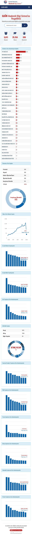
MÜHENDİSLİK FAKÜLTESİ (7, 54)
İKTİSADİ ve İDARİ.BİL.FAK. (7, 66)
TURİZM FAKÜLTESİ (6, 123)
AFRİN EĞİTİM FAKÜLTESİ (7, 141)
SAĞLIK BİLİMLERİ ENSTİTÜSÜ (8, 158)
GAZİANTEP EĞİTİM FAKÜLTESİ (8, 63)
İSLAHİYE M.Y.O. (5, 99)
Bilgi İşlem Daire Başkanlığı (16, 530)
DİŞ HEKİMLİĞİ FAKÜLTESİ (7, 57)
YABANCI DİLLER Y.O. (6, 72)
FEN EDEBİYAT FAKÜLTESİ (7, 60)
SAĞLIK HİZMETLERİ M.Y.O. (7, 93)
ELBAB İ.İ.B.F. (4, 149)
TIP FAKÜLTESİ (5, 51)
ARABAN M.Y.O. (5, 138)
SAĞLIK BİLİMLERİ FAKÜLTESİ (7, 78)
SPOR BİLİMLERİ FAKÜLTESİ (7, 129)
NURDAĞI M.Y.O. (5, 147)
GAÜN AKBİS (4, 7)
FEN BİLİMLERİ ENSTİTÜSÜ (7, 155)
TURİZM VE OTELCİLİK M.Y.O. (7, 135)
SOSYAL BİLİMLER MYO (6, 81)
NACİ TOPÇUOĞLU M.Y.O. (7, 69)
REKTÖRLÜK (4, 114)
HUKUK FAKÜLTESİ (5, 84)
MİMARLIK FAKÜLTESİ (6, 126)
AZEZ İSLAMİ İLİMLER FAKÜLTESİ (8, 143)
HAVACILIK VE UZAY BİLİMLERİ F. (8, 105)
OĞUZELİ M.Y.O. (5, 87)
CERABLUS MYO (5, 132)
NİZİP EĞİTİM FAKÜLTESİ (6, 96)
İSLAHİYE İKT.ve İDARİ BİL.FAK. (8, 117)
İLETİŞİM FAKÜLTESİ (6, 120)
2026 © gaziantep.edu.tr (16, 533)
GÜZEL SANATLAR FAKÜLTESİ (7, 90)
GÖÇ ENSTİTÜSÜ (5, 152)
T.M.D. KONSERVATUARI (6, 102)
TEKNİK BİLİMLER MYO (6, 111)
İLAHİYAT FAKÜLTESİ (6, 75)
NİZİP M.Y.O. (4, 108)
